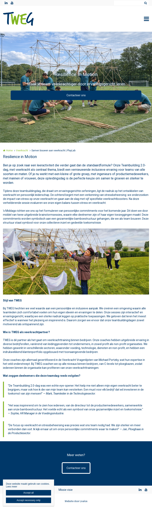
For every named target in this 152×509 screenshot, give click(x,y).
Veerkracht (22, 150)
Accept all (28, 492)
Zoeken (145, 3)
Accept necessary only (28, 500)
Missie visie (66, 489)
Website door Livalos (76, 501)
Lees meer (11, 486)
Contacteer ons (76, 95)
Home (9, 150)
